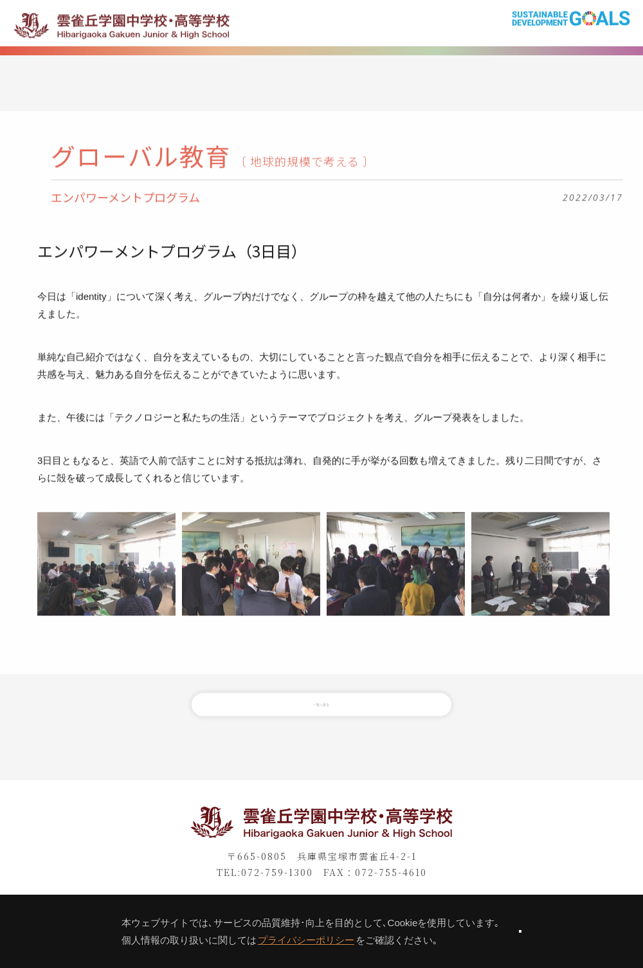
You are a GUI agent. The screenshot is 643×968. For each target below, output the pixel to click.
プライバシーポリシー (260, 940)
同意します (520, 931)
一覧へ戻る (321, 720)
